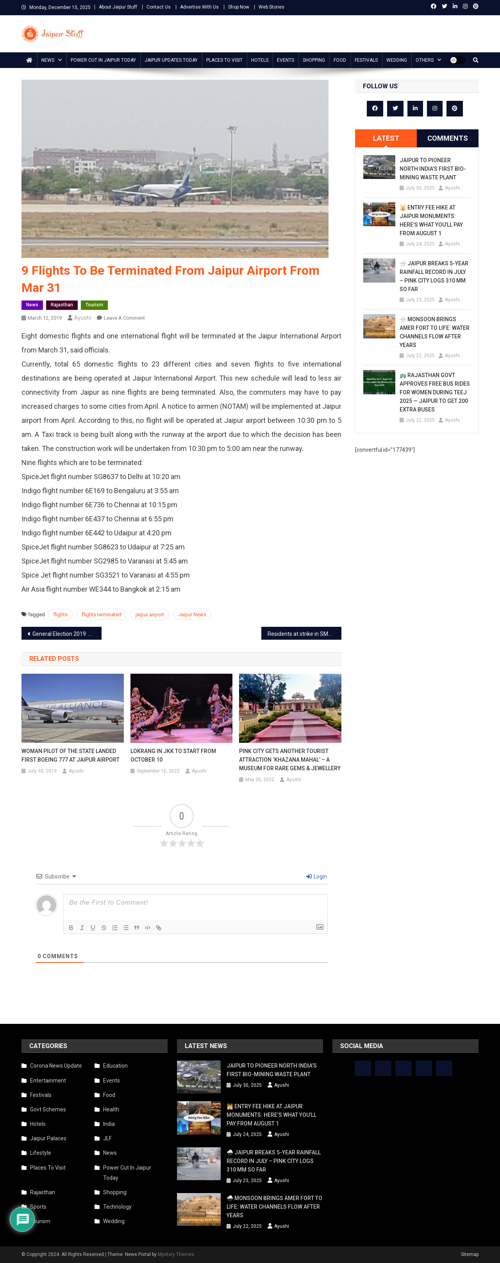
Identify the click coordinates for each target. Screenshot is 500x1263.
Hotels (259, 60)
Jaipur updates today (171, 60)
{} (168, 927)
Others (425, 60)
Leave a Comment (124, 318)
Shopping (314, 60)
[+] (179, 927)
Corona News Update (56, 1066)
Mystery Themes (176, 1254)
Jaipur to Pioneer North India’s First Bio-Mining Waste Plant (433, 169)
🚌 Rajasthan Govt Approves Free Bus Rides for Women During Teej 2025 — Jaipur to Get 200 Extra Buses (435, 392)
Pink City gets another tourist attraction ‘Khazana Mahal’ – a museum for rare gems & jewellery (290, 759)
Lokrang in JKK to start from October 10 (173, 755)
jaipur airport (150, 614)
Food (340, 60)
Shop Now (238, 7)
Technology (117, 1207)
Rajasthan (62, 305)
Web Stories (271, 7)
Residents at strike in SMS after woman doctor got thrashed (304, 634)
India (109, 1124)
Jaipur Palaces (48, 1138)
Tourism (94, 305)
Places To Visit (224, 60)
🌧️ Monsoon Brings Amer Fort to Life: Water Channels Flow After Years (435, 332)
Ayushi (82, 318)
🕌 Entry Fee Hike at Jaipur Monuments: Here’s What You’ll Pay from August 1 (431, 220)
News (47, 60)
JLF (107, 1138)
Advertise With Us (199, 7)
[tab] (386, 138)
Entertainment (48, 1080)
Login (316, 876)
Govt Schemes (48, 1109)
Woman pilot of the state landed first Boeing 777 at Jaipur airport (70, 755)
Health (111, 1109)
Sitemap (470, 1254)
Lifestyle (40, 1153)
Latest (386, 138)
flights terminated (101, 614)
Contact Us (158, 7)
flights (60, 614)
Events (285, 60)
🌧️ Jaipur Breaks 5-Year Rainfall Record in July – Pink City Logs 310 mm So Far (434, 276)
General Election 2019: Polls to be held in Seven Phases (67, 634)
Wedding (396, 60)
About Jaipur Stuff (118, 7)
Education (115, 1066)
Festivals (366, 60)
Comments (447, 138)
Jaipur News (192, 614)
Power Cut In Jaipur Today (103, 60)
